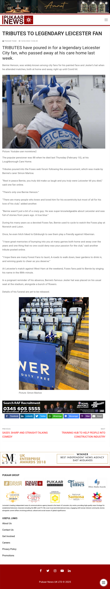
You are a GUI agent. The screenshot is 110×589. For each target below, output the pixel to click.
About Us (7, 523)
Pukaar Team (9, 41)
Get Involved (8, 536)
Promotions (8, 555)
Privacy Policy (9, 549)
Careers (6, 542)
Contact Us (8, 529)
